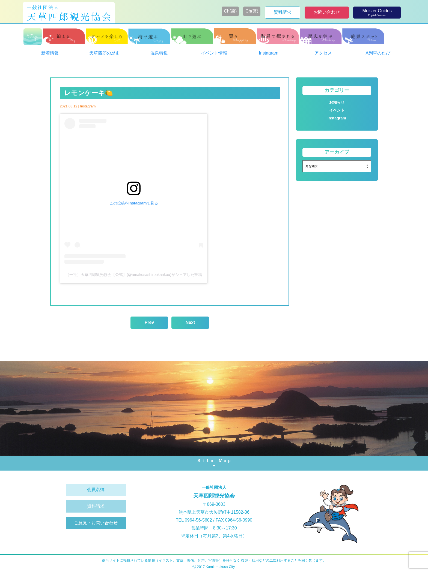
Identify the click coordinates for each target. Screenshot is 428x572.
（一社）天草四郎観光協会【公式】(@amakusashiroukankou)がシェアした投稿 (134, 274)
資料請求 (96, 506)
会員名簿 (96, 489)
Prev (149, 322)
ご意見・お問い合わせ (96, 522)
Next (190, 322)
